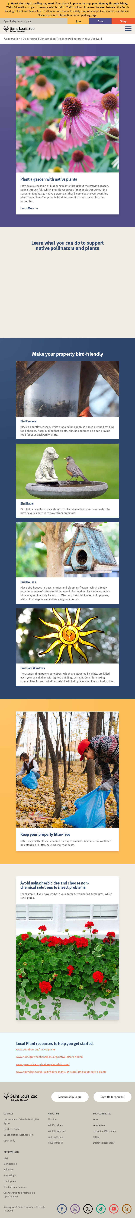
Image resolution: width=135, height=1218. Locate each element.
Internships (10, 1175)
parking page (89, 15)
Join (78, 21)
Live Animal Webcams (104, 1131)
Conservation (12, 39)
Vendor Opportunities (15, 1187)
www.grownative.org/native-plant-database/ (43, 1064)
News (95, 1119)
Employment (10, 1181)
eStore (96, 1137)
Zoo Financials (55, 1137)
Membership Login (70, 1097)
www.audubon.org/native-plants (36, 1049)
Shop (123, 21)
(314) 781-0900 (12, 1129)
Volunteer (9, 1169)
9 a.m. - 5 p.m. (18, 21)
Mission (52, 1119)
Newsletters (99, 1125)
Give (100, 21)
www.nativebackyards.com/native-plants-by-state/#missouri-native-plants (61, 1071)
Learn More (29, 208)
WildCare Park (55, 1125)
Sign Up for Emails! (112, 1097)
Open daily (9, 1140)
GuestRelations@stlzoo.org (18, 1135)
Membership (10, 1163)
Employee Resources (104, 1142)
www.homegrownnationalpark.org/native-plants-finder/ (49, 1057)
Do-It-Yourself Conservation (39, 39)
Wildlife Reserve (56, 1131)
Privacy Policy (55, 1142)
